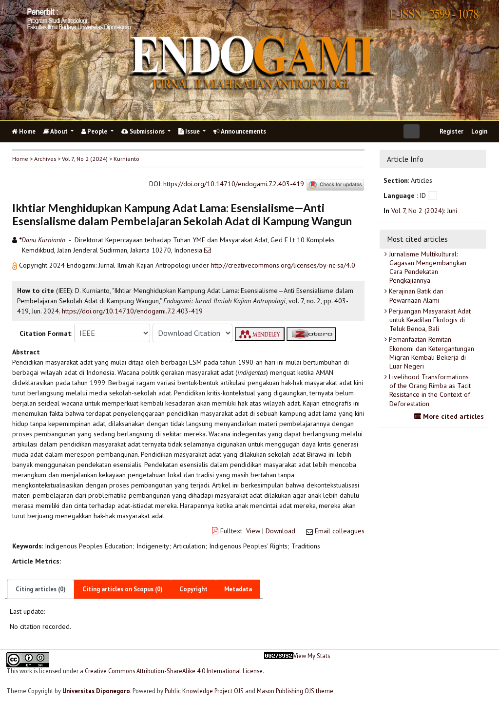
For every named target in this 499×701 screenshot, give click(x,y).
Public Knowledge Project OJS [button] (204, 691)
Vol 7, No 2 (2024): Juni (424, 210)
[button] (15, 265)
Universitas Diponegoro (96, 691)
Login (479, 131)
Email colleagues (340, 530)
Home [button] (20, 158)
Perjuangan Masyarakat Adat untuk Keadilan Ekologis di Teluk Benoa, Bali (429, 320)
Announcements (239, 131)
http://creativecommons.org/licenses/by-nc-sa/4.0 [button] (283, 265)
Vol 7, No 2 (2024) (85, 158)
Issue (189, 131)
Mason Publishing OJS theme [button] (295, 691)
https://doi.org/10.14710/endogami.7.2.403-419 (233, 183)
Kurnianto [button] (126, 158)
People (95, 131)
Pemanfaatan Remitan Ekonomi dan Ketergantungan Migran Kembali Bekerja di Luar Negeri (430, 352)
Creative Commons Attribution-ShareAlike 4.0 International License (174, 671)
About (56, 131)
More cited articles (450, 416)
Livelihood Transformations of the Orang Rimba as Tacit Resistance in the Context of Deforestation (429, 390)
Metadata (238, 589)
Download (280, 530)
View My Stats (311, 656)
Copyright (193, 589)
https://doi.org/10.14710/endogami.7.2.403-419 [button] (132, 311)
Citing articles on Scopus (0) (122, 589)
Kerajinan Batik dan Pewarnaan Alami (415, 295)
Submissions (143, 131)
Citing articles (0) (41, 589)
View (253, 530)
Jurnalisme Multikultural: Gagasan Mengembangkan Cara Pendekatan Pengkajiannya (426, 267)
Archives (45, 158)
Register (451, 131)
